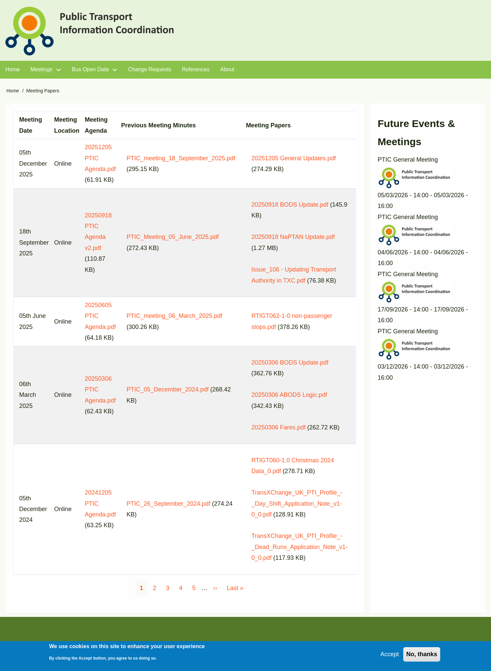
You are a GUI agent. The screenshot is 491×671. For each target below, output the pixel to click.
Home (12, 90)
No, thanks (421, 656)
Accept (389, 656)
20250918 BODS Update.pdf (289, 204)
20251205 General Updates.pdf (293, 158)
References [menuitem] (196, 69)
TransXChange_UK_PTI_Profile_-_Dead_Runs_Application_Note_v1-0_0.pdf (299, 547)
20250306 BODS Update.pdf (289, 362)
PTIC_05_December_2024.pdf (167, 389)
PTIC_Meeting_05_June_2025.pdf (172, 237)
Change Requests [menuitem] (149, 69)
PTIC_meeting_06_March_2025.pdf (174, 315)
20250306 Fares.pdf (278, 427)
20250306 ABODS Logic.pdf (289, 394)
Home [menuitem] (12, 69)
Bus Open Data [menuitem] (90, 69)
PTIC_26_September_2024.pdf (168, 503)
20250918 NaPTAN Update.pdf (293, 237)
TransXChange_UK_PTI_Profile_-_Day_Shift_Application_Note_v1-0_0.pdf (296, 503)
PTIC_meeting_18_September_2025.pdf (180, 158)
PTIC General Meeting (408, 159)
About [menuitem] (227, 69)
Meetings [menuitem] (41, 69)
